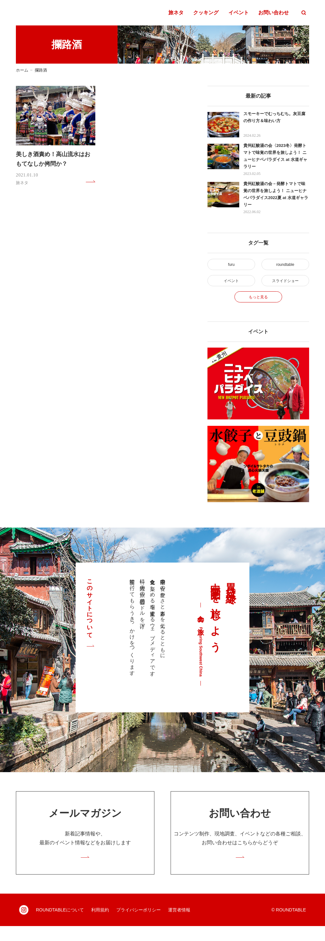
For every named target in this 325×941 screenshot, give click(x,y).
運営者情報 (179, 924)
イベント (238, 12)
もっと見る (258, 305)
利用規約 (100, 924)
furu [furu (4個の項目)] (231, 265)
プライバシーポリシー (138, 924)
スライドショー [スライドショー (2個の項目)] (285, 285)
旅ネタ (176, 12)
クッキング (206, 12)
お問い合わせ (273, 12)
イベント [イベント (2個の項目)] (231, 285)
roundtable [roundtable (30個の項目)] (285, 265)
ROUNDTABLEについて (60, 924)
